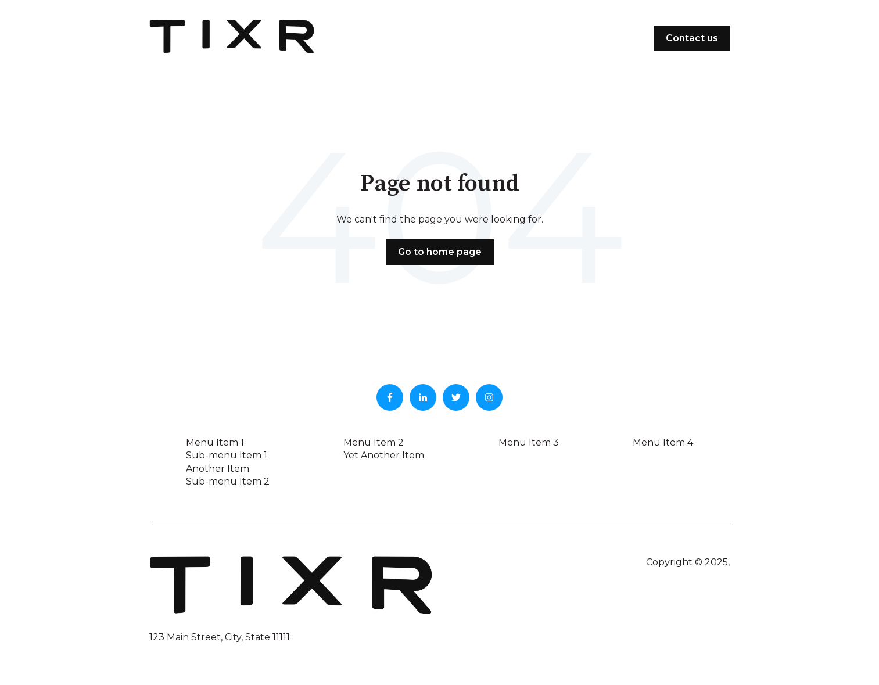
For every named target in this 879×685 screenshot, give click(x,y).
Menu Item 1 (215, 442)
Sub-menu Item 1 (226, 455)
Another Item (217, 468)
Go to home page (440, 251)
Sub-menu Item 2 (228, 481)
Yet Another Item (383, 455)
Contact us (692, 38)
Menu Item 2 (373, 442)
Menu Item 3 (528, 442)
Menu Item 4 (663, 442)
